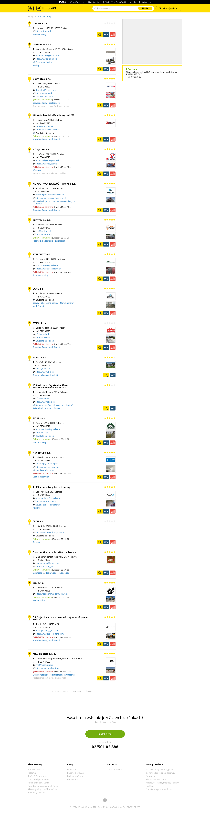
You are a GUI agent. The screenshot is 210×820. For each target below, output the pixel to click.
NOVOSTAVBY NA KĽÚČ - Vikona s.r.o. (54, 183)
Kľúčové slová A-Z (75, 773)
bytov (57, 408)
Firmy (30, 16)
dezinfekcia (51, 573)
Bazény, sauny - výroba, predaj (160, 769)
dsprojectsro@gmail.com (47, 630)
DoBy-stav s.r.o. (42, 78)
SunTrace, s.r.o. (42, 219)
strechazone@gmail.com (46, 265)
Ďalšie (89, 691)
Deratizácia (38, 573)
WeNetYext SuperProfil (115, 2)
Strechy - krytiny (40, 275)
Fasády (36, 65)
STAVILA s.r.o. (41, 323)
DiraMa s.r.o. (40, 23)
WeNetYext (106, 34)
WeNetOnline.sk (77, 2)
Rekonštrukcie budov (43, 408)
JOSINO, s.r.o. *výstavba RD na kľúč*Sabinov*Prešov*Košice (50, 386)
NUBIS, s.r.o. (40, 357)
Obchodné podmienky (38, 779)
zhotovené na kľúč (50, 303)
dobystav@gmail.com (45, 90)
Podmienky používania (38, 782)
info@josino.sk (42, 398)
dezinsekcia (63, 573)
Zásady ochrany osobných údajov (43, 786)
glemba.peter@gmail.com (47, 563)
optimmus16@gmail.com (47, 55)
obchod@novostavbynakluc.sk (49, 194)
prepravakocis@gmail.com (47, 498)
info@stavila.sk (42, 334)
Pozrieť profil (100, 34)
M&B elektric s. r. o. (44, 653)
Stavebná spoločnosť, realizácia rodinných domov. (55, 202)
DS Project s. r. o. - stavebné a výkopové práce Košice (60, 618)
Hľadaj (145, 8)
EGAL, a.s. (38, 288)
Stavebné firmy (40, 103)
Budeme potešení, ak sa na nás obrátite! (54, 405)
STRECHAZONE (41, 254)
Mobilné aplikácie (36, 769)
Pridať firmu (105, 734)
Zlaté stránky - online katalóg (31, 8)
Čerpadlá (150, 776)
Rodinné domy (44, 16)
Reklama (32, 773)
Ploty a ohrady (39, 442)
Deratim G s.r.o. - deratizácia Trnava (54, 552)
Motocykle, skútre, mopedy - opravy (162, 782)
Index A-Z (71, 769)
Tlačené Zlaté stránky (38, 776)
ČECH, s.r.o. (39, 521)
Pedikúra (150, 786)
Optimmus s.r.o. (42, 44)
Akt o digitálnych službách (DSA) (42, 789)
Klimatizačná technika (156, 779)
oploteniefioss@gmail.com (47, 429)
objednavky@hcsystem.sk (47, 160)
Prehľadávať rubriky (76, 776)
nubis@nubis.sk (42, 368)
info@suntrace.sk (43, 231)
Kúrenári (37, 170)
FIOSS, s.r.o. (39, 418)
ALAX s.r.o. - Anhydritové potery (52, 487)
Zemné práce (39, 600)
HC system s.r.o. (42, 149)
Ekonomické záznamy (113, 34)
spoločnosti (54, 103)
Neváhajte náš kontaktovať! (48, 504)
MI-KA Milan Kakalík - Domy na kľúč (53, 115)
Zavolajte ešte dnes (44, 96)
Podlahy (36, 507)
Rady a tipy (146, 2)
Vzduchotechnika (41, 476)
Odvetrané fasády (43, 62)
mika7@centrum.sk (44, 126)
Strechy (36, 542)
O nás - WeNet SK (115, 769)
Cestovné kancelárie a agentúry (160, 773)
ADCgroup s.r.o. (42, 452)
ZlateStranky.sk (94, 2)
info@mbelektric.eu (44, 665)
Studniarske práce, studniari (159, 789)
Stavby (36, 303)
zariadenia (60, 240)
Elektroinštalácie (41, 674)
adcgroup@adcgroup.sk (46, 463)
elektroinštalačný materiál (62, 674)
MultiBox (133, 2)
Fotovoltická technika (43, 240)
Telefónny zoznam (36, 792)
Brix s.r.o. (38, 582)
